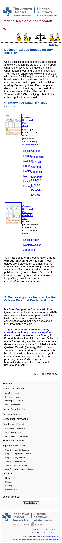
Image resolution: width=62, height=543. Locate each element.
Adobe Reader (29, 144)
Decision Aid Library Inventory (18, 436)
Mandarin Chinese (36, 178)
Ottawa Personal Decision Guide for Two (27, 212)
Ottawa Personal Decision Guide (27, 122)
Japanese (37, 171)
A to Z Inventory (12, 393)
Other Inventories (12, 405)
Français (53, 44)
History (8, 478)
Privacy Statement (44, 533)
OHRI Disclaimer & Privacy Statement (45, 530)
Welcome (8, 383)
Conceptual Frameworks (15, 419)
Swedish (28, 161)
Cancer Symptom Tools (15, 409)
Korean (35, 195)
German (36, 166)
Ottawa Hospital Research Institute (33, 539)
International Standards (15, 428)
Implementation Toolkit (14, 445)
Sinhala (35, 185)
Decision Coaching (12, 414)
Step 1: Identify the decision (17, 450)
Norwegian (29, 176)
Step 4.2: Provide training (16, 465)
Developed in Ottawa (14, 401)
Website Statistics (13, 490)
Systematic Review (13, 432)
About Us (7, 473)
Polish (27, 181)
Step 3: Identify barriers (15, 458)
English (27, 150)
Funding (8, 486)
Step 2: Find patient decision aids (19, 454)
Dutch (26, 166)
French (27, 155)
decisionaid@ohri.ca (52, 536)
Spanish (36, 161)
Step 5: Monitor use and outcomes (19, 469)
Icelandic (36, 190)
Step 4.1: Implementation (16, 461)
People (8, 482)
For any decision (12, 397)
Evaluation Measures (14, 440)
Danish (27, 171)
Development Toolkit (13, 424)
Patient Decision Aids (14, 388)
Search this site (11, 496)
